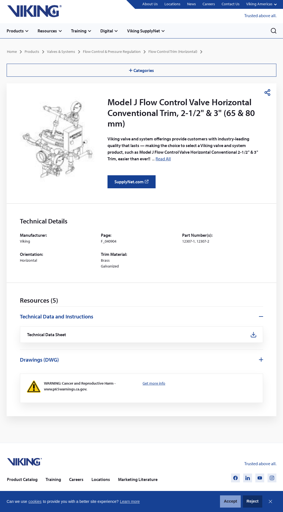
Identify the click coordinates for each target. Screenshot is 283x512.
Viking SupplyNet (144, 31)
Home (12, 51)
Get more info (154, 383)
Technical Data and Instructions (56, 316)
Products (15, 31)
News (191, 4)
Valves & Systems (61, 51)
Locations (172, 4)
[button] (261, 4)
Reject (252, 501)
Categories (141, 70)
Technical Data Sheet (46, 335)
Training (79, 31)
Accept (230, 501)
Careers (209, 4)
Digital (107, 31)
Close (270, 501)
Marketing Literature (138, 479)
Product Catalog (22, 479)
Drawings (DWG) (39, 359)
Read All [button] (163, 158)
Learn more (130, 501)
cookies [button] (34, 501)
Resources (47, 31)
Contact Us (231, 4)
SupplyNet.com (133, 183)
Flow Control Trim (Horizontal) (172, 51)
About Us (150, 4)
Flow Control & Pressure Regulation (112, 51)
